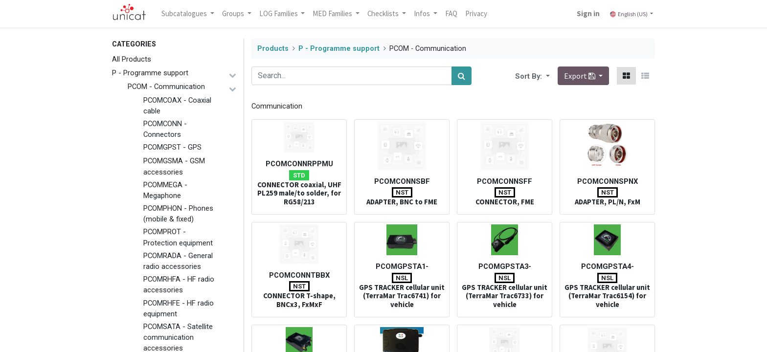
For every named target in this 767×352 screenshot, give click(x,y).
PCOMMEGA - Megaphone (165, 190)
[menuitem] (452, 13)
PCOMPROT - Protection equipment (178, 237)
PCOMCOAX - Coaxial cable (177, 105)
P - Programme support (150, 72)
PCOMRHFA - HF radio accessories (178, 284)
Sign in (587, 13)
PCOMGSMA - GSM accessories (174, 166)
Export (580, 76)
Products (273, 48)
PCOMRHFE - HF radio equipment (178, 308)
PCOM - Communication (166, 86)
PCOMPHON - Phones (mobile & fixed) (178, 213)
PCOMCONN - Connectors (165, 129)
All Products (131, 59)
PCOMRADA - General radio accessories (178, 261)
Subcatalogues (185, 13)
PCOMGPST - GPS (172, 147)
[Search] (461, 75)
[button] (547, 76)
